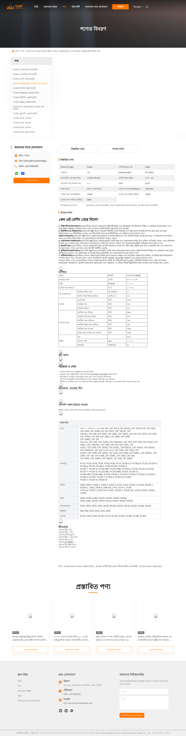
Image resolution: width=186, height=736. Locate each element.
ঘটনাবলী (76, 7)
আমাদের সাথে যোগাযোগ (96, 7)
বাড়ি (36, 7)
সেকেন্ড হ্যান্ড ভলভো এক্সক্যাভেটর (79, 566)
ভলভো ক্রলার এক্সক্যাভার (150, 566)
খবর (20, 696)
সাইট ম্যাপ (35, 733)
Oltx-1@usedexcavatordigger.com (35, 161)
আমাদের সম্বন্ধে (50, 7)
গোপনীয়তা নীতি (22, 733)
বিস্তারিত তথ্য (77, 149)
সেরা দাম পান (131, 136)
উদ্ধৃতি (120, 7)
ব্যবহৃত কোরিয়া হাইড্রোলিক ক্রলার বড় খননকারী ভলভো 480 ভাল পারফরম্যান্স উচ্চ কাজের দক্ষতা (155, 639)
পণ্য (64, 7)
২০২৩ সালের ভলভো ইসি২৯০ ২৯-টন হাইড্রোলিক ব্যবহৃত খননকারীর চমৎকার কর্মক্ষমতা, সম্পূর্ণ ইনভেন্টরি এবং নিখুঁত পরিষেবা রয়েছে (71, 639)
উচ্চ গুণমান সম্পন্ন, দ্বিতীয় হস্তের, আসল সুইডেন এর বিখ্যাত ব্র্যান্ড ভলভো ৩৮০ (114, 638)
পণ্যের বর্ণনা (118, 149)
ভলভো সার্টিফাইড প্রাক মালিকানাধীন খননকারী (117, 566)
